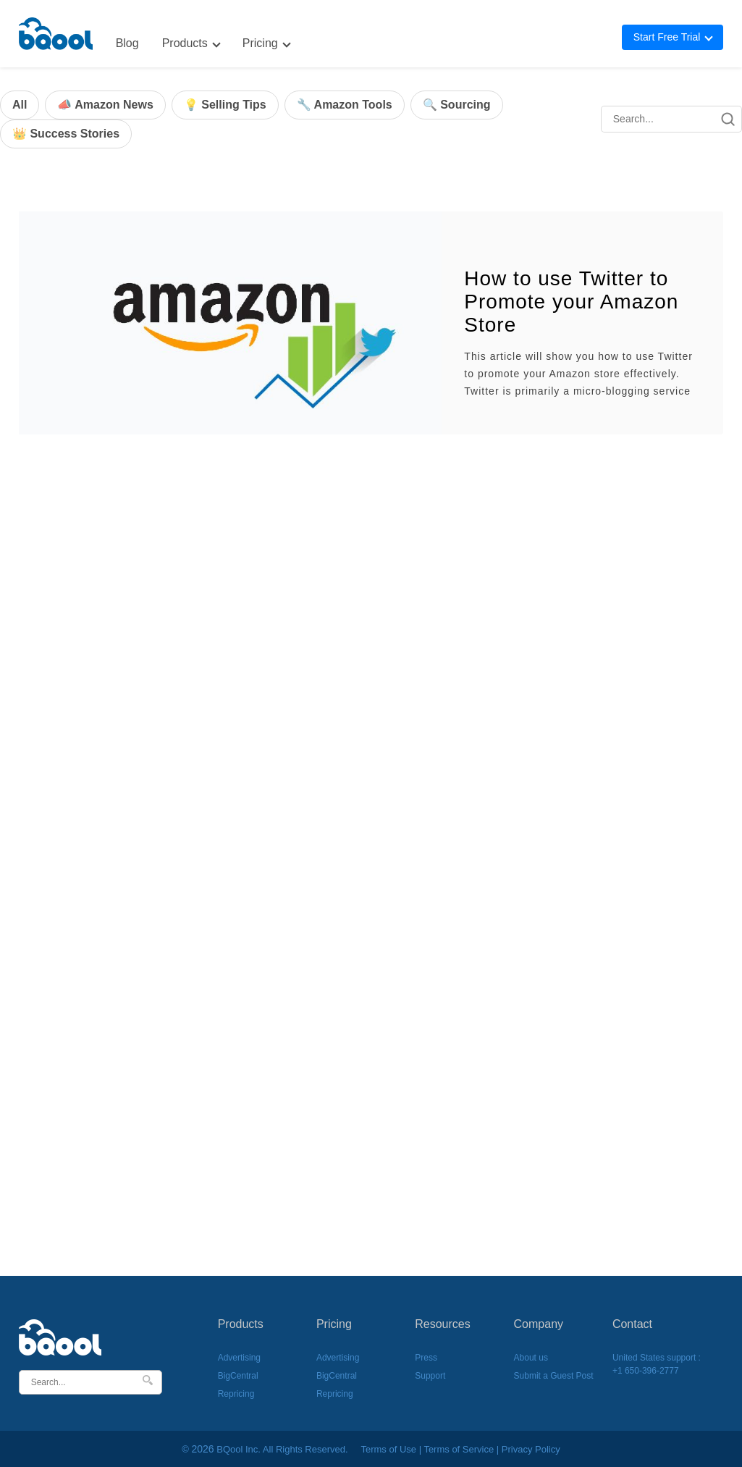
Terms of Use (388, 1449)
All (19, 104)
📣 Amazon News (105, 104)
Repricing (236, 1394)
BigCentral (238, 1376)
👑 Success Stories (65, 133)
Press (426, 1358)
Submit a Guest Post (554, 1376)
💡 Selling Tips (225, 104)
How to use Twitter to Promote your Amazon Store (571, 301)
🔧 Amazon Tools (344, 104)
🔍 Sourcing (457, 104)
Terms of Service (458, 1449)
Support (430, 1376)
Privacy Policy (531, 1449)
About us (531, 1358)
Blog (127, 43)
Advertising (239, 1358)
